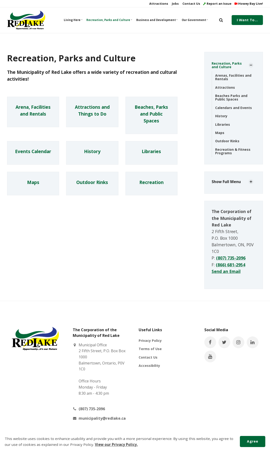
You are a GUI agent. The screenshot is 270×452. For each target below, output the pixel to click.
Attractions (158, 3)
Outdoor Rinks (92, 182)
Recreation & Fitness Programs (232, 151)
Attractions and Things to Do (92, 110)
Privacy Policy (150, 340)
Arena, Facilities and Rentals (33, 110)
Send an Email (226, 271)
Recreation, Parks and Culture (108, 20)
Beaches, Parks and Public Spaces (151, 114)
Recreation (151, 182)
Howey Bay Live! (248, 3)
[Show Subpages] (251, 65)
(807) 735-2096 (231, 258)
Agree (252, 441)
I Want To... (247, 20)
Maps (33, 182)
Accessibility (149, 365)
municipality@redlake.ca (102, 418)
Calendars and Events (233, 107)
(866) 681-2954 (230, 265)
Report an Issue (217, 3)
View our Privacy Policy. (116, 444)
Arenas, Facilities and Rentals (233, 77)
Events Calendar (33, 151)
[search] (221, 20)
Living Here (73, 20)
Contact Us (191, 3)
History (92, 151)
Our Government (195, 20)
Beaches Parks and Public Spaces (231, 97)
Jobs (175, 3)
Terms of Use (150, 349)
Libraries (151, 151)
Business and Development (156, 20)
